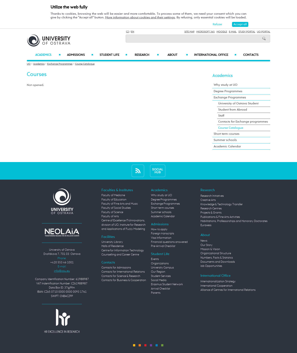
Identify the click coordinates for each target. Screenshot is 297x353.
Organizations (160, 263)
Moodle (222, 32)
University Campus (162, 267)
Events (155, 259)
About (177, 55)
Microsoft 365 (205, 32)
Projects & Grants (211, 212)
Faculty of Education (113, 199)
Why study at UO (225, 84)
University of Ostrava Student (238, 103)
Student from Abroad (232, 109)
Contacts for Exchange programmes (243, 121)
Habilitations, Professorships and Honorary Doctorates (234, 221)
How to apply (159, 229)
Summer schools (225, 140)
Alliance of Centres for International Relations (228, 290)
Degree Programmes (228, 91)
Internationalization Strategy (218, 281)
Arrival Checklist (160, 288)
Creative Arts (208, 200)
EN (132, 32)
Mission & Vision (210, 249)
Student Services (161, 276)
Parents (155, 292)
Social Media (158, 280)
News (203, 240)
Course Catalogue (84, 64)
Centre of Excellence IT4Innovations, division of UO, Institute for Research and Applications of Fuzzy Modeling (123, 224)
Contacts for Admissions (116, 267)
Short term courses (226, 133)
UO (29, 64)
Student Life (113, 55)
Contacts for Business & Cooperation (123, 280)
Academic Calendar (227, 146)
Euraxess (205, 225)
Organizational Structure (215, 253)
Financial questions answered (169, 242)
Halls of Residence (112, 246)
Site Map (189, 32)
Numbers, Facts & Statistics (216, 257)
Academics (48, 55)
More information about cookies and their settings (140, 17)
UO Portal (263, 32)
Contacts (250, 55)
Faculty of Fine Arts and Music (119, 203)
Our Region (158, 271)
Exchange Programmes (59, 64)
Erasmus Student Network (167, 284)
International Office (215, 55)
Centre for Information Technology (122, 250)
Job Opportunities (211, 266)
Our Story (206, 245)
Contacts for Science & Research (120, 276)
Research (147, 55)
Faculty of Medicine (113, 195)
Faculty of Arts (110, 216)
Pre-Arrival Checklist (163, 246)
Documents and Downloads (217, 261)
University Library (112, 242)
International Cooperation (216, 285)
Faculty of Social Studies (116, 207)
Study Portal (246, 32)
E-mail (233, 32)
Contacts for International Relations (123, 271)
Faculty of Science (112, 212)
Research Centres (211, 208)
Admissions (80, 55)
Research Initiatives (212, 195)
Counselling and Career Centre (120, 254)
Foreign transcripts (162, 233)
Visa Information (161, 237)
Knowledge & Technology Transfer (221, 204)
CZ (127, 32)
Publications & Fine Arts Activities (220, 217)
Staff (221, 115)
